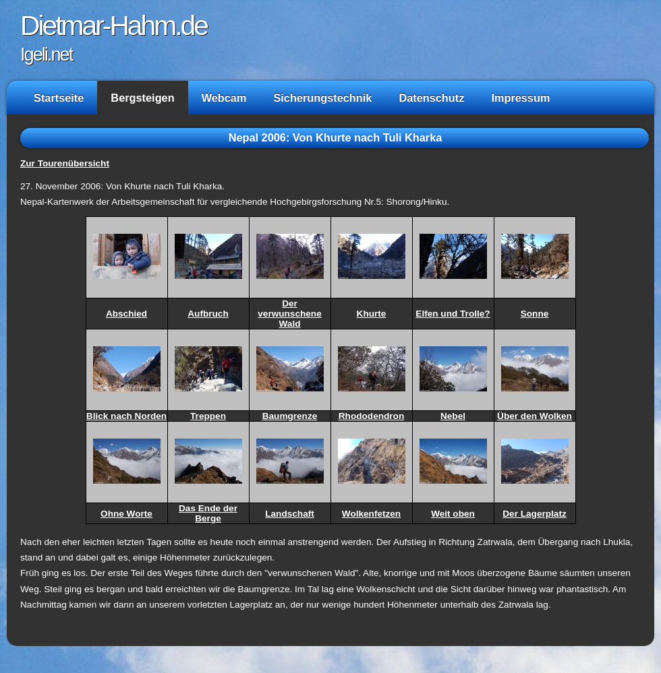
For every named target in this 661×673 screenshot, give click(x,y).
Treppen (208, 416)
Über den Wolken (534, 416)
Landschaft (289, 514)
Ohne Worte (126, 514)
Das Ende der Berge (208, 513)
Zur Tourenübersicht (64, 163)
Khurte (371, 314)
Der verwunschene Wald (289, 313)
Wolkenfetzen (371, 514)
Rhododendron (371, 416)
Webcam (224, 98)
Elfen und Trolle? (452, 314)
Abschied (126, 314)
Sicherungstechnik (322, 98)
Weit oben (453, 514)
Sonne (535, 314)
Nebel (452, 416)
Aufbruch (208, 314)
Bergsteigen (142, 98)
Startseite (59, 98)
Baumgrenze (290, 416)
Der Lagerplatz (534, 514)
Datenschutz (431, 98)
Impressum (520, 98)
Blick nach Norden (126, 416)
